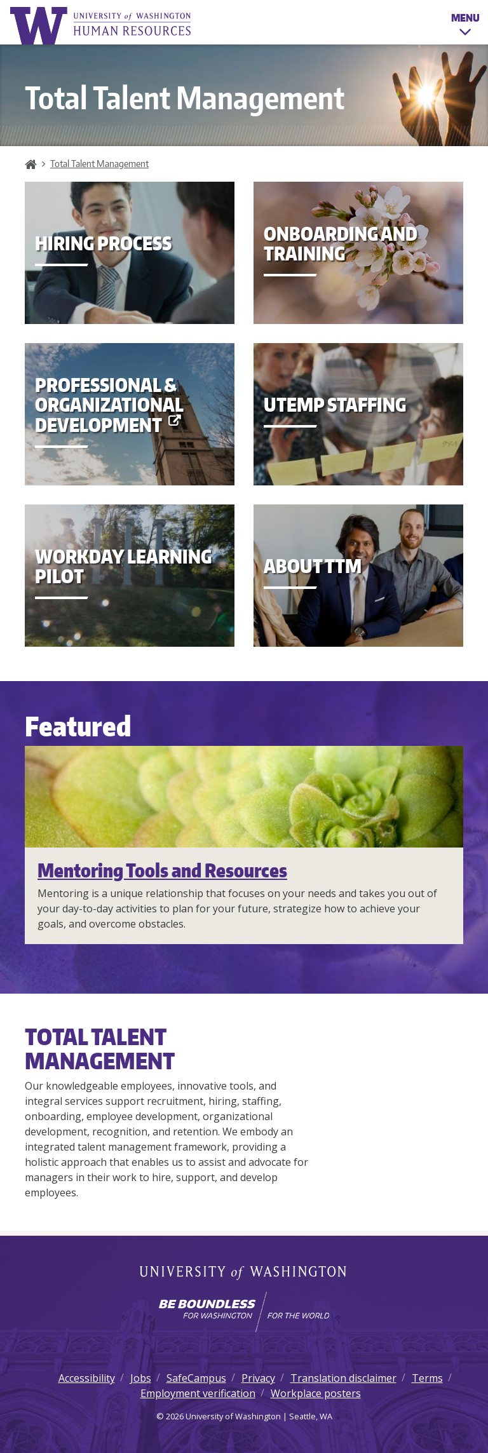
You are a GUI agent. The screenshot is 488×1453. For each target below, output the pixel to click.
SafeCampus (196, 1378)
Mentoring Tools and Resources (162, 870)
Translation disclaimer (343, 1378)
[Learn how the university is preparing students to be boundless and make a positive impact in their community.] (244, 1312)
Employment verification (197, 1393)
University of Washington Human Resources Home (101, 25)
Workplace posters (316, 1393)
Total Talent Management (99, 163)
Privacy (258, 1378)
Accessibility (86, 1378)
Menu (465, 26)
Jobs (140, 1378)
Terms (427, 1378)
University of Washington (244, 1273)
